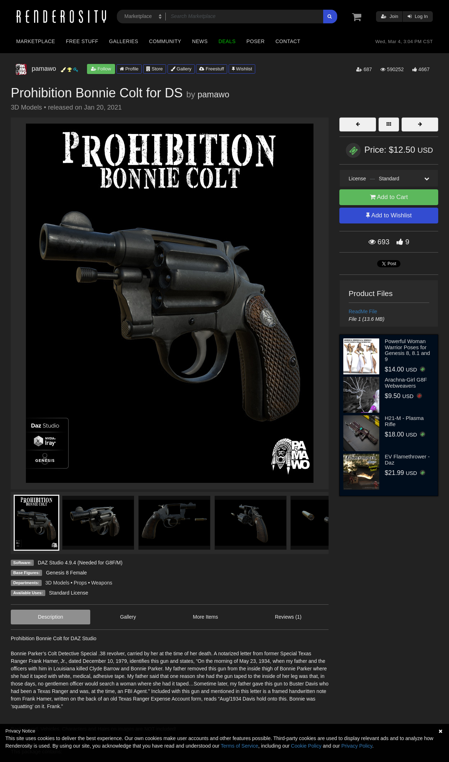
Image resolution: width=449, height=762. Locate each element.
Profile (129, 68)
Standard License (68, 593)
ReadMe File (363, 311)
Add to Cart (389, 197)
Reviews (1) (288, 617)
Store (154, 68)
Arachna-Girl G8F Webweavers (406, 383)
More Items (205, 617)
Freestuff (211, 68)
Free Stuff (82, 41)
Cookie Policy (306, 746)
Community (165, 41)
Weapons (101, 583)
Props (80, 583)
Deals (227, 41)
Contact (287, 41)
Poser (255, 41)
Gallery (181, 68)
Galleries (123, 41)
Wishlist (242, 68)
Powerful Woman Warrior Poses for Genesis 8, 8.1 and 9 (407, 350)
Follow (101, 68)
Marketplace (35, 41)
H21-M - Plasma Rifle (404, 421)
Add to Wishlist (389, 215)
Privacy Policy (356, 746)
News (199, 41)
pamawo (213, 94)
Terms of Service (239, 746)
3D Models (57, 583)
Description (50, 617)
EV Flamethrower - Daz (407, 459)
